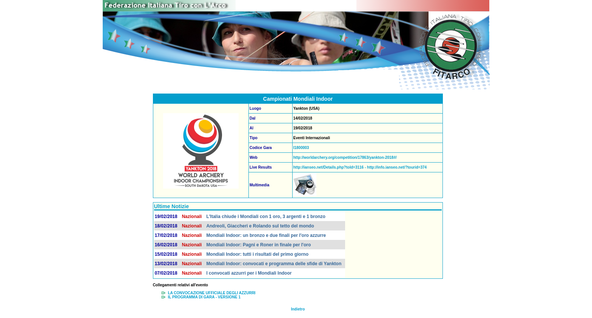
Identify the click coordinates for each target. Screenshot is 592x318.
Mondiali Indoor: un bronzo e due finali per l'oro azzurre (266, 235)
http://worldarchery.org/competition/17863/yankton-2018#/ (345, 157)
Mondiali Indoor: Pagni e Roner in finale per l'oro (258, 244)
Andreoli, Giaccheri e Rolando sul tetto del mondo (260, 226)
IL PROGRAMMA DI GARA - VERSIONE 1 (204, 297)
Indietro (298, 309)
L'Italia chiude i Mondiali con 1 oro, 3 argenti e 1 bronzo (265, 216)
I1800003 (301, 148)
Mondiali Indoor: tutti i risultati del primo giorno (257, 254)
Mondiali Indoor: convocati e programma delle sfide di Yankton (273, 263)
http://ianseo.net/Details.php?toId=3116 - (330, 167)
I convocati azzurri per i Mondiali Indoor (248, 273)
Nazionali (192, 216)
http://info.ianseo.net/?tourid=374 (397, 167)
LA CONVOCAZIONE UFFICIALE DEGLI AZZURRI (212, 293)
